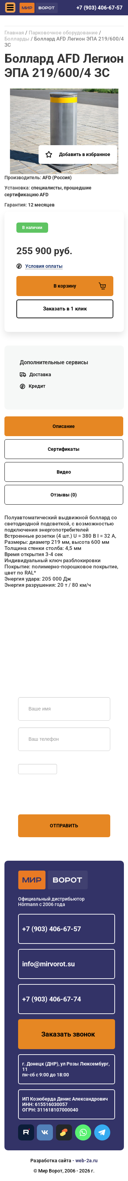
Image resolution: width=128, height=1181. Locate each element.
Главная (14, 33)
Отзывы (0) (64, 494)
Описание (64, 426)
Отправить (64, 825)
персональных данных (44, 801)
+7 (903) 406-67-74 (51, 999)
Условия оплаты (43, 266)
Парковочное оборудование (63, 33)
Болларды (16, 39)
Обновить (31, 760)
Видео (64, 472)
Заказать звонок (68, 1034)
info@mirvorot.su (48, 964)
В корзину (80, 286)
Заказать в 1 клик (65, 309)
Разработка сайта (50, 1160)
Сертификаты (64, 449)
